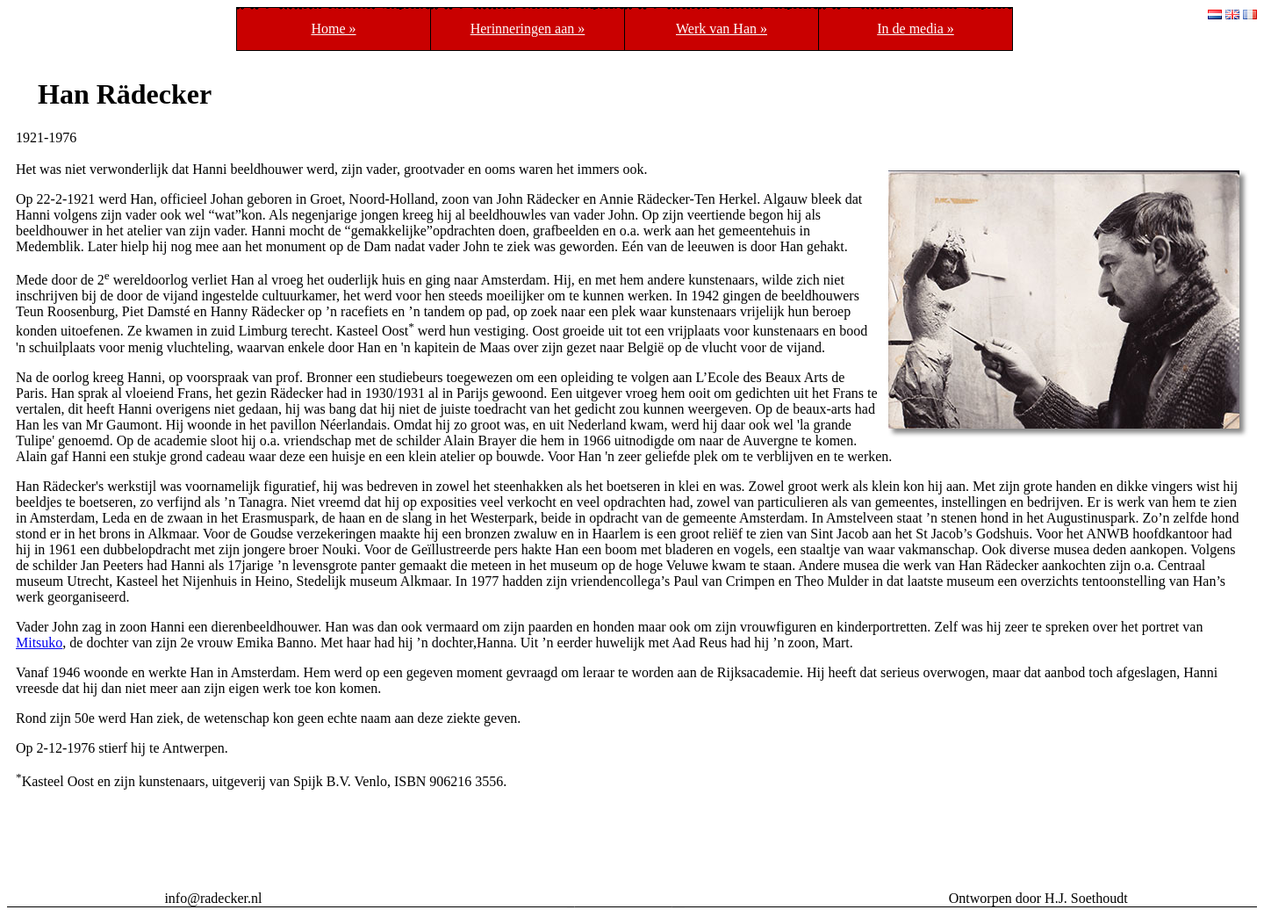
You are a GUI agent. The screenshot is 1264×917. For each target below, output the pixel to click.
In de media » (915, 28)
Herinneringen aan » (527, 28)
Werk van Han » (721, 28)
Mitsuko (39, 642)
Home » (333, 28)
